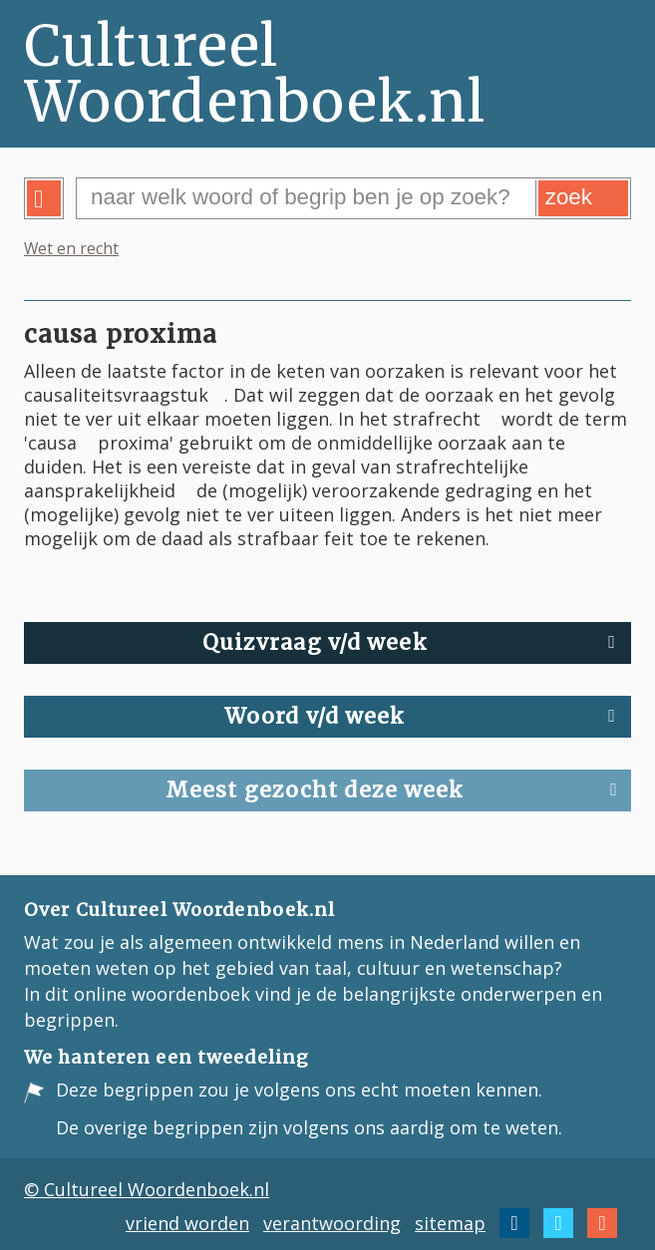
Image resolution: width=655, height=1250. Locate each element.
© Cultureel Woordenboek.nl (146, 1189)
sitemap (450, 1223)
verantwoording (332, 1223)
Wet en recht (71, 248)
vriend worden (187, 1223)
